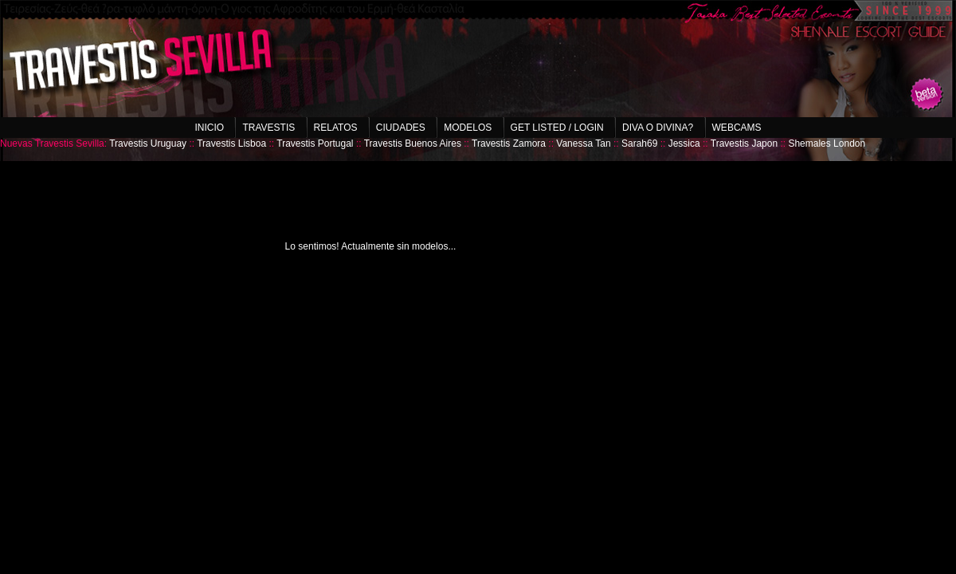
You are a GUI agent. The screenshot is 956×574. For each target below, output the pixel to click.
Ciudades (400, 127)
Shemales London (826, 143)
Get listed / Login (557, 127)
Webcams (737, 127)
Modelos (468, 127)
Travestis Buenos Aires (412, 143)
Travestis (268, 127)
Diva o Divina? (657, 127)
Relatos (336, 127)
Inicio (209, 127)
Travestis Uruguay (147, 143)
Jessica (684, 143)
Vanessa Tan (583, 143)
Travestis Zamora (509, 143)
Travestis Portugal (314, 143)
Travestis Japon (744, 143)
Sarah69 (639, 143)
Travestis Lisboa (231, 143)
